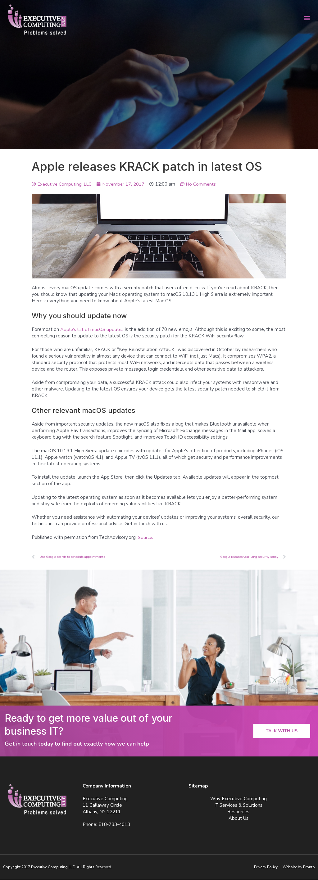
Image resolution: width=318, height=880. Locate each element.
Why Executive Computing (238, 799)
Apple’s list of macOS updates (92, 329)
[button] (307, 17)
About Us (238, 818)
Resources (238, 812)
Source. (145, 537)
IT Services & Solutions (238, 805)
